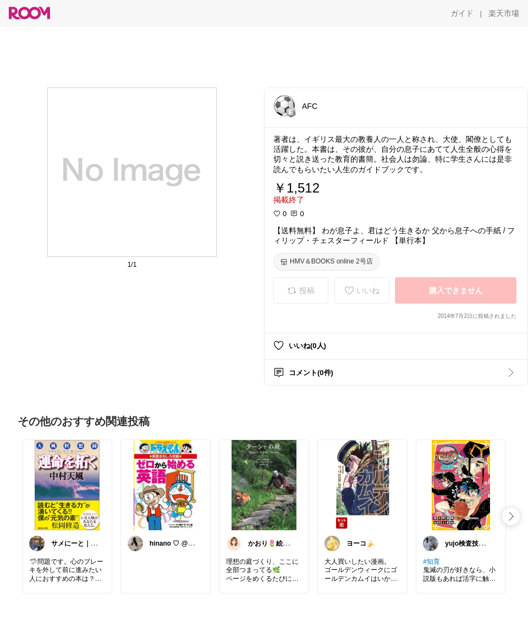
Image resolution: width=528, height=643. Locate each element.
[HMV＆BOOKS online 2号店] (326, 262)
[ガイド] (462, 13)
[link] (67, 484)
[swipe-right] (511, 516)
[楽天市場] (503, 13)
